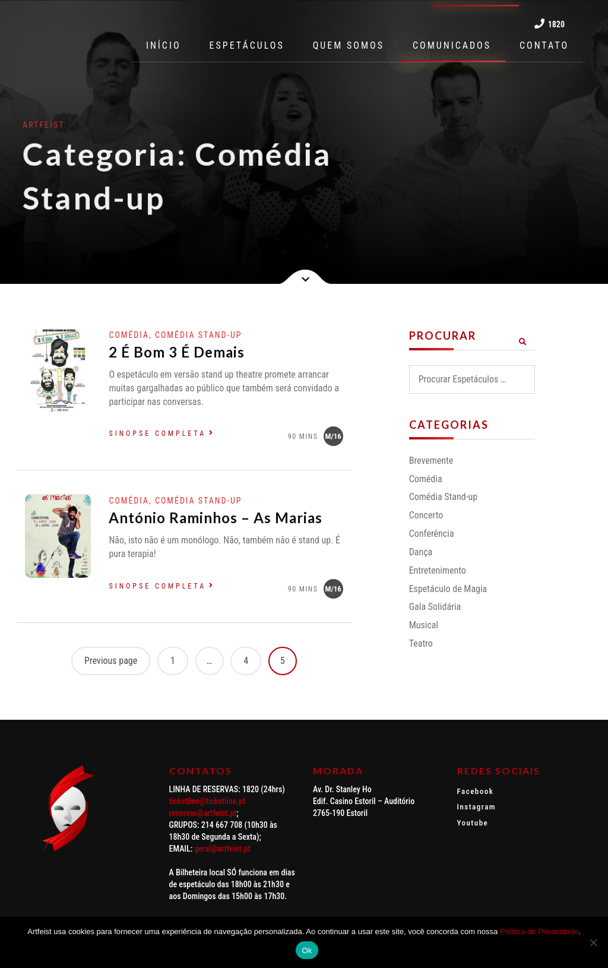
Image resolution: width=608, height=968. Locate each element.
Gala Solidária (435, 606)
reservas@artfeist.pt (203, 813)
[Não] (593, 942)
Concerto (426, 515)
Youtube (473, 822)
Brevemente (431, 460)
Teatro (421, 643)
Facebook (475, 791)
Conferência (431, 533)
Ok (307, 950)
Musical (424, 625)
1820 (549, 23)
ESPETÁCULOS (247, 45)
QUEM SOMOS (348, 45)
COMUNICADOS (452, 45)
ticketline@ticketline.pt (207, 801)
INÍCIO (163, 45)
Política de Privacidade (539, 931)
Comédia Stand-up (443, 496)
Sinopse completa (157, 433)
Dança (421, 552)
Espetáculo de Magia (448, 588)
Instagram (476, 806)
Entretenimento (437, 570)
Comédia (425, 479)
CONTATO (544, 45)
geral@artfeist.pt (223, 848)
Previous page (110, 660)
